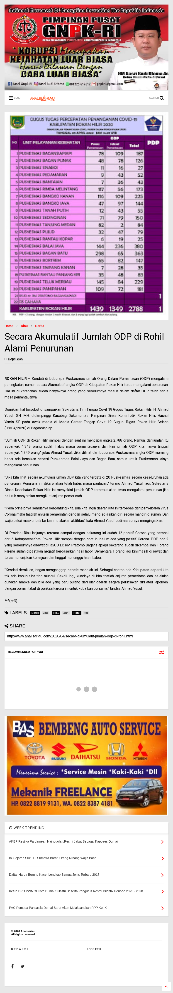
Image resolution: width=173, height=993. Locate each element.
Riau (24, 326)
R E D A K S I (19, 949)
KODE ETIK (94, 949)
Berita (39, 326)
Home (9, 326)
